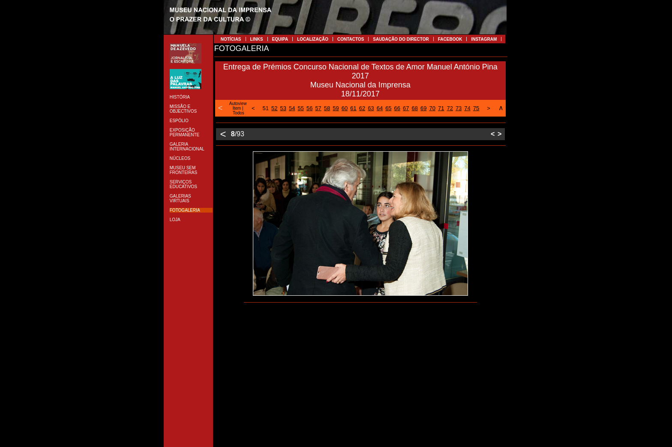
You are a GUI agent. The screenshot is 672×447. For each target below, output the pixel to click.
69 (423, 108)
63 (371, 108)
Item (237, 108)
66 (397, 108)
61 (353, 108)
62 (362, 108)
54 (292, 108)
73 (459, 108)
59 (336, 108)
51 (266, 108)
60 (345, 108)
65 (388, 108)
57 (318, 108)
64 (380, 108)
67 (406, 108)
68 (415, 108)
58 (327, 108)
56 (309, 108)
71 (441, 108)
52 (274, 108)
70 (432, 108)
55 (300, 108)
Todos (238, 113)
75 (476, 108)
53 (283, 108)
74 (467, 108)
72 (450, 108)
